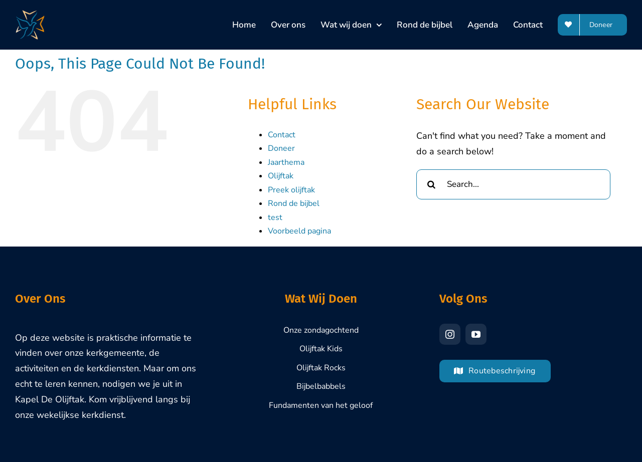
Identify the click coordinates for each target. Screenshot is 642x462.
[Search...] (513, 184)
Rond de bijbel (293, 203)
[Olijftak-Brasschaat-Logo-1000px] (30, 15)
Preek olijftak (291, 189)
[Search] (431, 184)
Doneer (281, 148)
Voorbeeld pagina (299, 231)
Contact (281, 134)
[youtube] (476, 334)
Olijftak (280, 175)
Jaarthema (286, 162)
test (275, 217)
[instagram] (449, 334)
